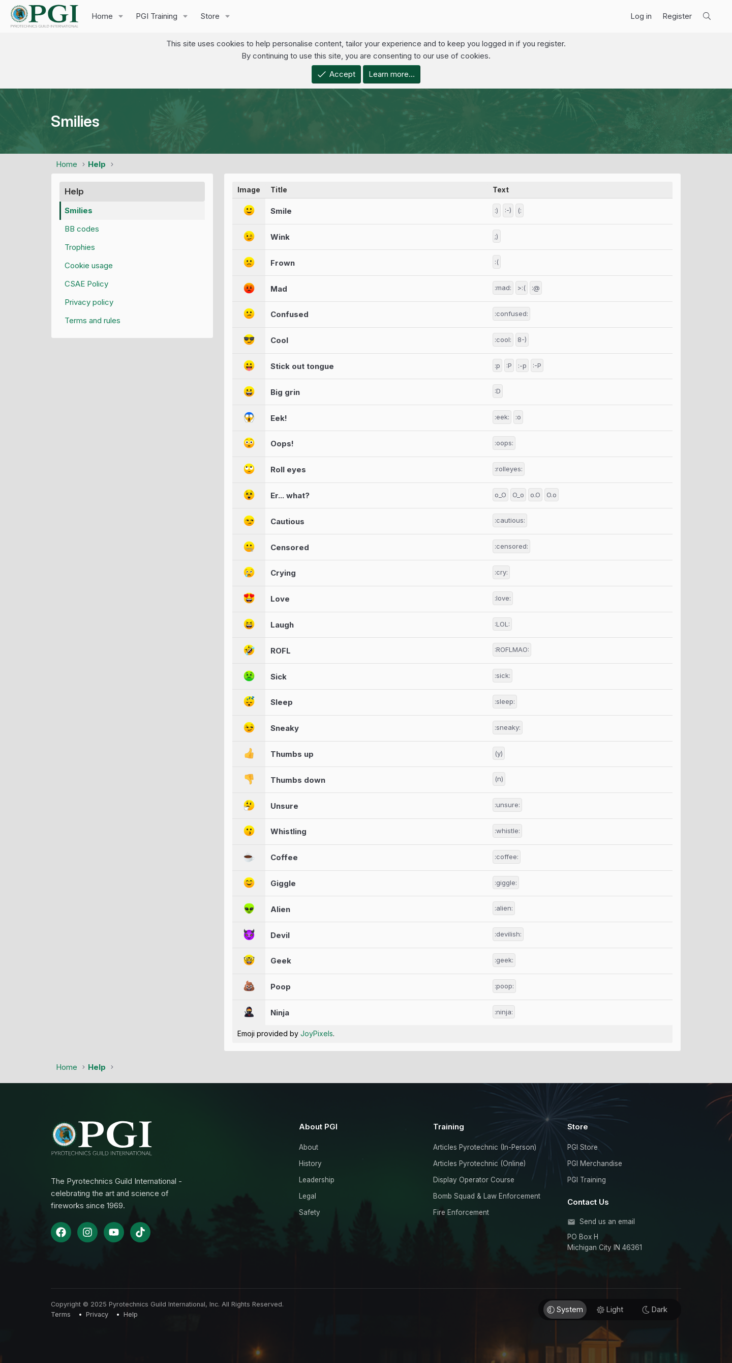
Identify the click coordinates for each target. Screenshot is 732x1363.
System (565, 1309)
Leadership (316, 1180)
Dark (654, 1309)
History (310, 1163)
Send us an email (607, 1221)
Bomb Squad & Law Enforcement (486, 1196)
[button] (121, 16)
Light (610, 1309)
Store (210, 16)
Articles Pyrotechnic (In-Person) (484, 1147)
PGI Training (156, 16)
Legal (307, 1196)
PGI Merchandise (594, 1163)
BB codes (82, 229)
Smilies (79, 210)
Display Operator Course (473, 1180)
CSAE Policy (86, 284)
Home (102, 16)
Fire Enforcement (461, 1212)
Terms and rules (92, 320)
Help (131, 1314)
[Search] (707, 16)
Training (448, 1126)
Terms (61, 1314)
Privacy (97, 1314)
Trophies (80, 247)
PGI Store (582, 1147)
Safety (309, 1212)
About (308, 1147)
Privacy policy (89, 302)
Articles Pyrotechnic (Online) (479, 1163)
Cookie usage (89, 265)
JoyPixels (316, 1033)
